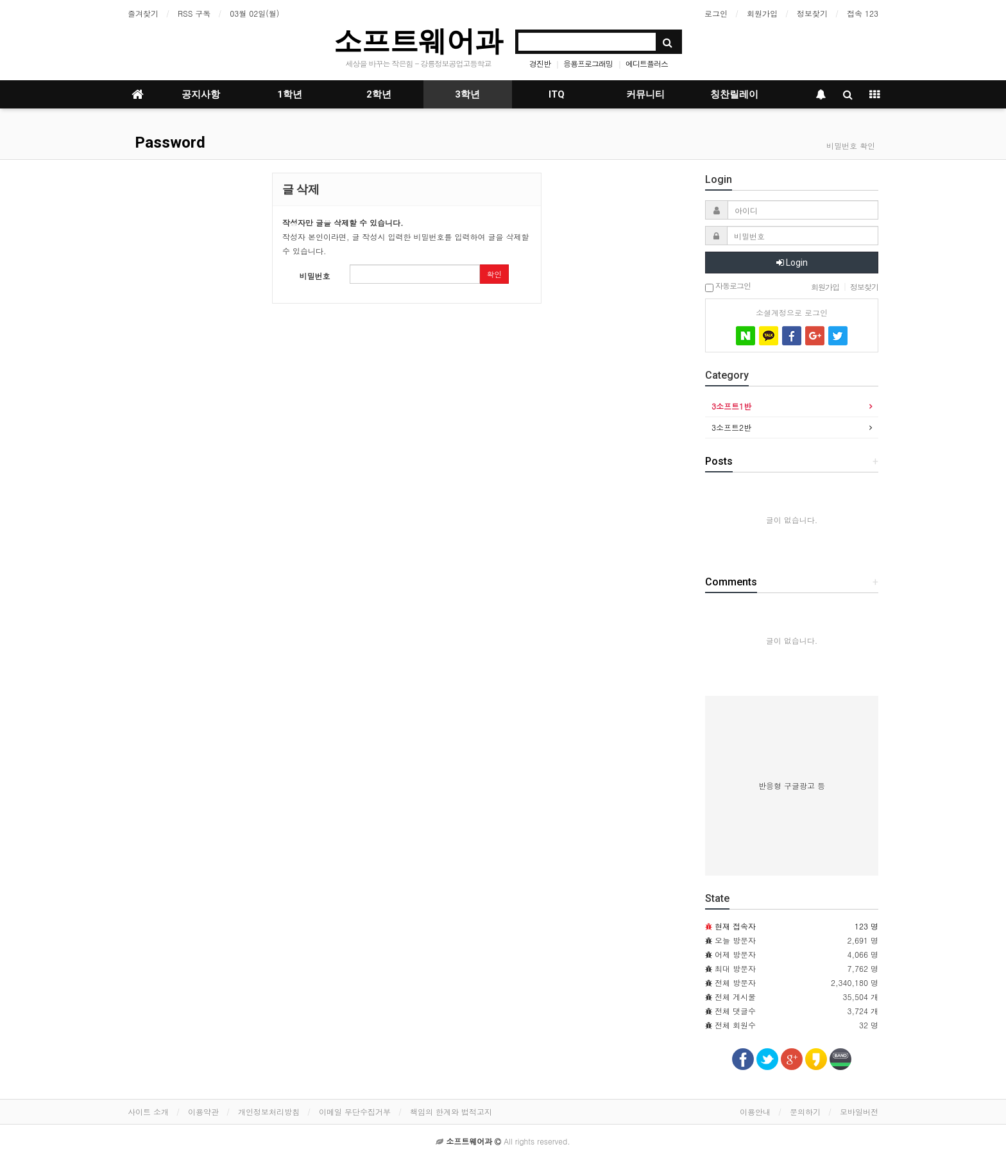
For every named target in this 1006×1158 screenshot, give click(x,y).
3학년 (467, 94)
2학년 (378, 94)
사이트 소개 (148, 1111)
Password (168, 142)
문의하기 (805, 1111)
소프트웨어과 (418, 40)
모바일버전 (859, 1111)
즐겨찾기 (143, 13)
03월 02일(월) (254, 13)
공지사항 (201, 94)
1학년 (289, 94)
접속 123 (862, 13)
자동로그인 (728, 286)
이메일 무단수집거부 (355, 1111)
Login (792, 262)
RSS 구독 (194, 13)
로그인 (716, 13)
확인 (494, 273)
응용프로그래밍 (588, 63)
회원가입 (762, 13)
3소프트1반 (731, 406)
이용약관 (203, 1111)
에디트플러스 (647, 63)
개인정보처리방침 (269, 1111)
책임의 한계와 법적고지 (451, 1111)
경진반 (539, 63)
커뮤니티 (645, 94)
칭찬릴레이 (734, 94)
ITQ (557, 94)
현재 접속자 (735, 925)
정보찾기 (812, 13)
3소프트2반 (731, 427)
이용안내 (755, 1111)
